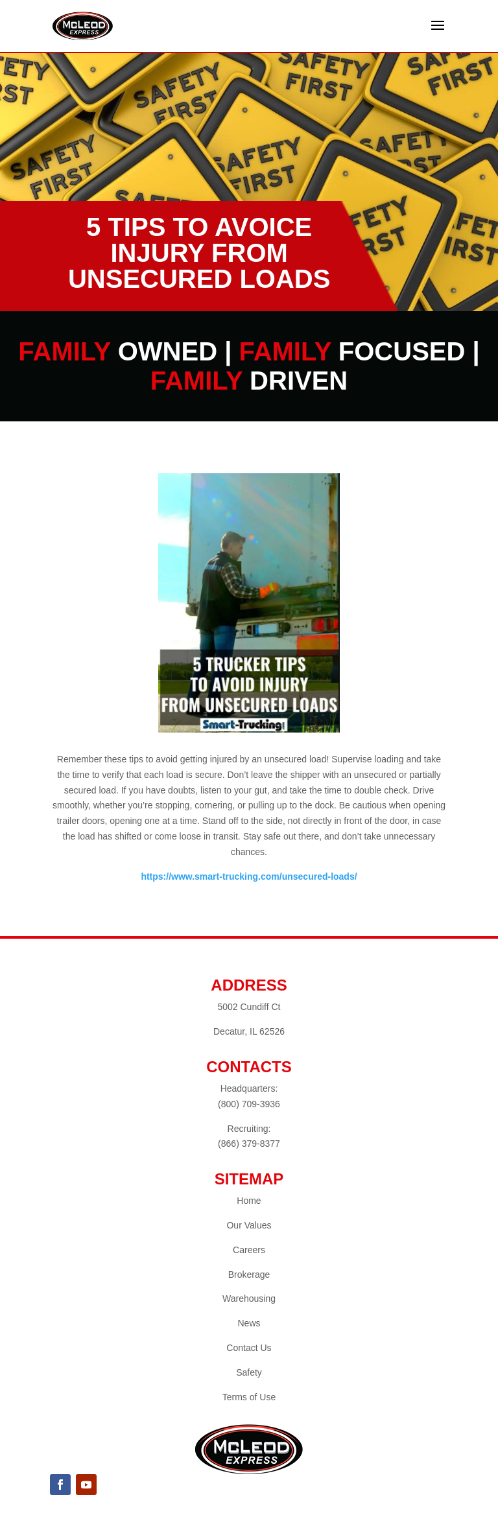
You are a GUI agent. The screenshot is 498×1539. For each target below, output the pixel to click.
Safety (249, 1372)
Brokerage (249, 1274)
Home (249, 1200)
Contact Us (248, 1348)
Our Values (248, 1225)
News (248, 1323)
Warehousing (249, 1298)
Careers (249, 1250)
